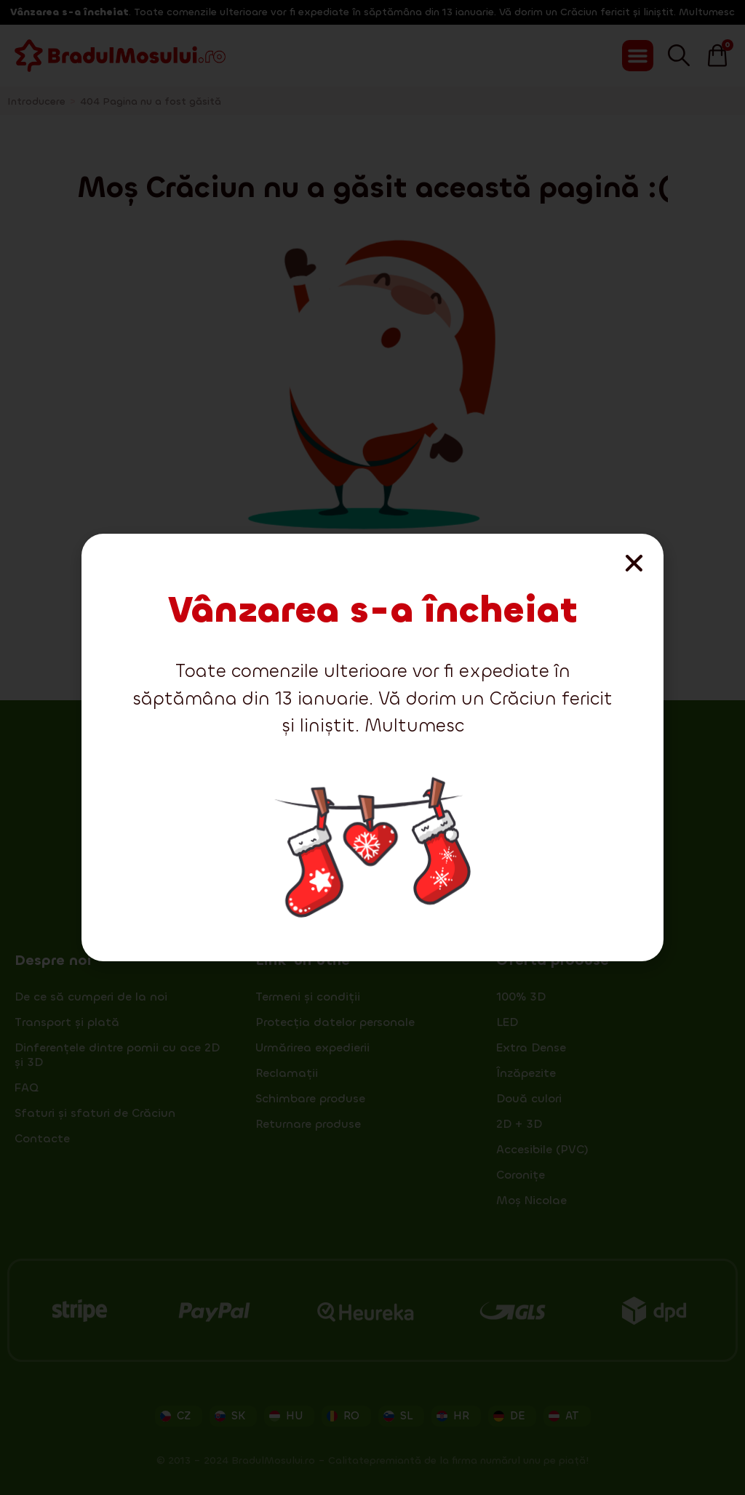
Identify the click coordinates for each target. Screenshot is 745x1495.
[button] (634, 563)
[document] (372, 747)
